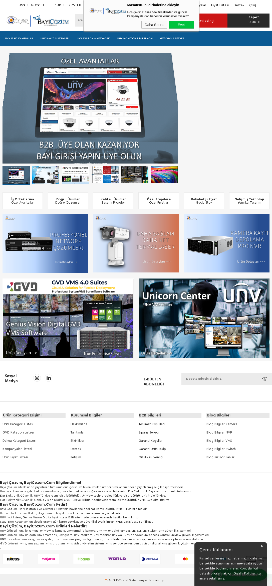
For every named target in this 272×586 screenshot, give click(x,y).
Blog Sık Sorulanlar (220, 457)
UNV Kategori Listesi (18, 424)
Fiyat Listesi (220, 5)
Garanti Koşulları (151, 441)
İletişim (76, 457)
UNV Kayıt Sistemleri (55, 38)
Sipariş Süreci (149, 432)
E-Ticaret (122, 580)
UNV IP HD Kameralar (19, 38)
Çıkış (252, 5)
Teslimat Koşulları (152, 424)
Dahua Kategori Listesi (19, 441)
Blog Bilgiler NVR (219, 432)
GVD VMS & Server (172, 38)
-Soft (110, 580)
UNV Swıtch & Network (93, 38)
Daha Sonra (154, 25)
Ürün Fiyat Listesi (15, 457)
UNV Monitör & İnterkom (135, 38)
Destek (239, 5)
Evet (181, 25)
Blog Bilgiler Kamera (221, 424)
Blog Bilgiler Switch (221, 449)
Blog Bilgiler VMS (219, 441)
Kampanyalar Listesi (17, 449)
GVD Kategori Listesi (18, 432)
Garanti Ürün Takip (152, 449)
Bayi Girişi (202, 21)
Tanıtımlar (78, 432)
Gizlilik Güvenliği (151, 457)
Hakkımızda (79, 424)
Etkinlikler (78, 441)
